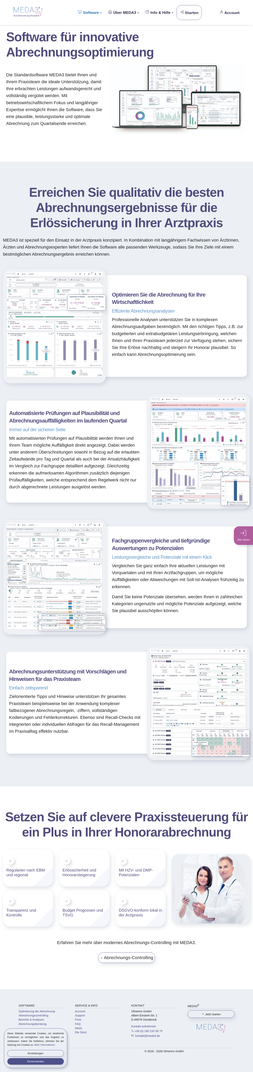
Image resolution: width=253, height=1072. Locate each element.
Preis (78, 1019)
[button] (177, 132)
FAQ (78, 1024)
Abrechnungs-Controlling (126, 957)
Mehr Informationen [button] (44, 1045)
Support (80, 1015)
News (78, 1028)
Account (80, 1011)
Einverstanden (35, 1061)
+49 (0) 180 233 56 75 (148, 1031)
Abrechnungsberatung (33, 1024)
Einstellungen (35, 1053)
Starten (189, 12)
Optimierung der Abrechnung (37, 1011)
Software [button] (88, 12)
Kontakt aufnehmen (143, 1026)
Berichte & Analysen (31, 1019)
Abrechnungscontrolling (33, 1015)
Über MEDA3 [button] (122, 12)
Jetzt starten (211, 1014)
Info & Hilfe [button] (158, 12)
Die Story (81, 1032)
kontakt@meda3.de (147, 1035)
